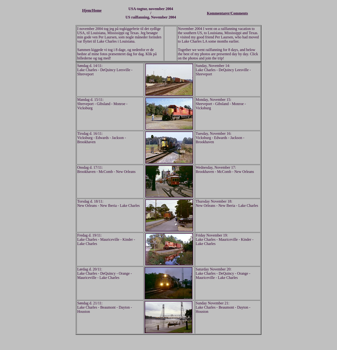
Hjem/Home (92, 10)
